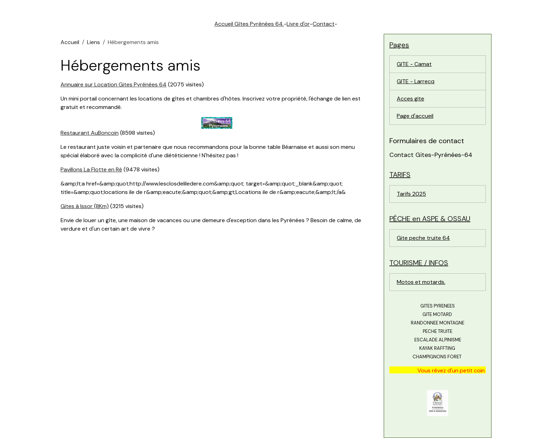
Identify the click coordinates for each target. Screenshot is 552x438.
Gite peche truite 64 (423, 238)
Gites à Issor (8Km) (85, 206)
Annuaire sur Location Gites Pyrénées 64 (114, 84)
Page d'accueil (415, 116)
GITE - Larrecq (415, 81)
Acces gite (410, 98)
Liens (93, 42)
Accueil (70, 42)
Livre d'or (298, 24)
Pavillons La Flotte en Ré (91, 169)
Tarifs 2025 (411, 193)
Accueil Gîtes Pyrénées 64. (249, 24)
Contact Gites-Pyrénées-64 (430, 155)
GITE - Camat (414, 64)
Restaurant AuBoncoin (90, 132)
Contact (323, 24)
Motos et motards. (421, 282)
